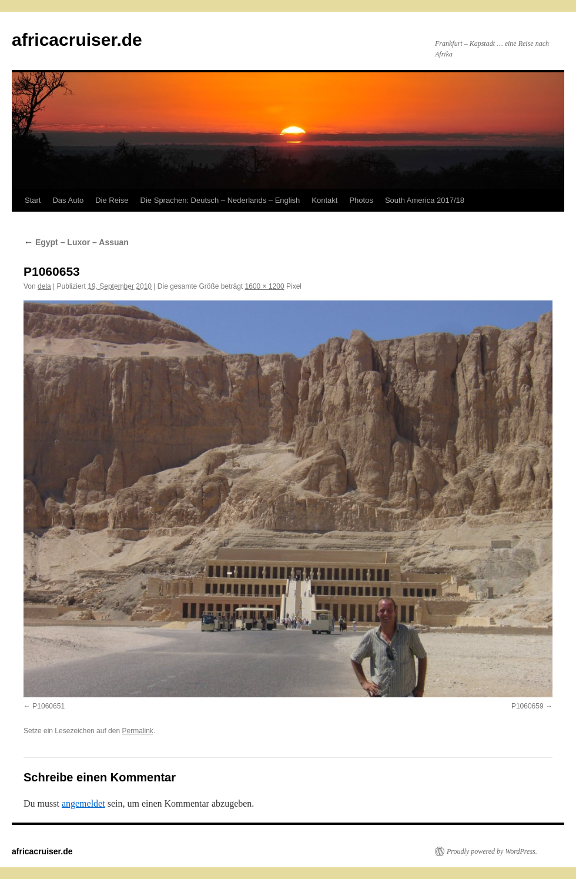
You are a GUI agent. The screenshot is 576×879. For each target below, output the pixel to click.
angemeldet (83, 803)
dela (44, 286)
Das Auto (67, 200)
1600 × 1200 (264, 286)
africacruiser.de (77, 39)
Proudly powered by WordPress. (492, 851)
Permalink (137, 731)
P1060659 (527, 706)
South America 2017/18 (424, 200)
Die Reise (111, 200)
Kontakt (324, 200)
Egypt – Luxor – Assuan (76, 242)
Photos (361, 200)
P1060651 (48, 706)
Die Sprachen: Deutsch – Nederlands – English (220, 200)
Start (33, 200)
